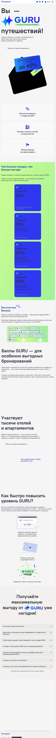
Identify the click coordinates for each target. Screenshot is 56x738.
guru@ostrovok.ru (28, 560)
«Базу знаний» (40, 671)
